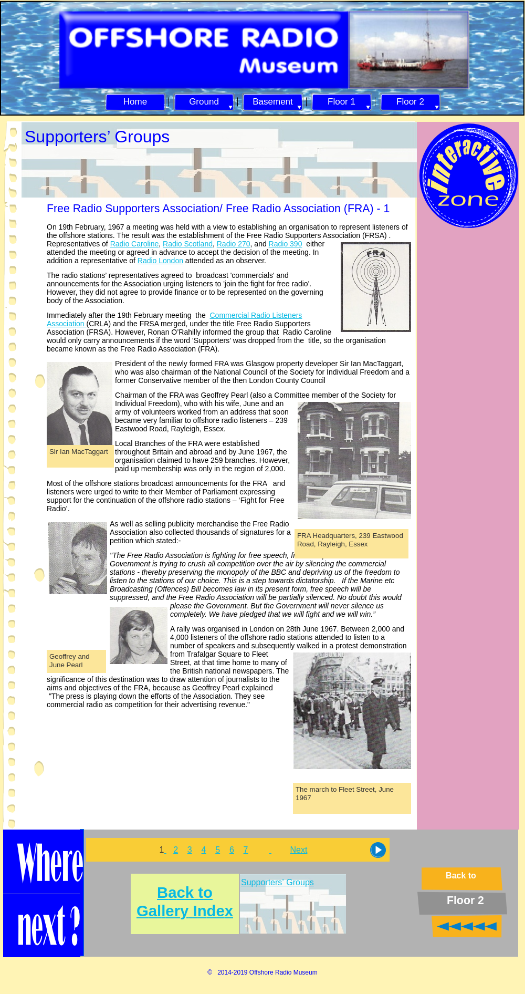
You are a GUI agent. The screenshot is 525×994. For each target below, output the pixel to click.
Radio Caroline (134, 244)
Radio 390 (285, 244)
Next (299, 849)
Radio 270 (233, 244)
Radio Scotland (188, 244)
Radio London (160, 260)
